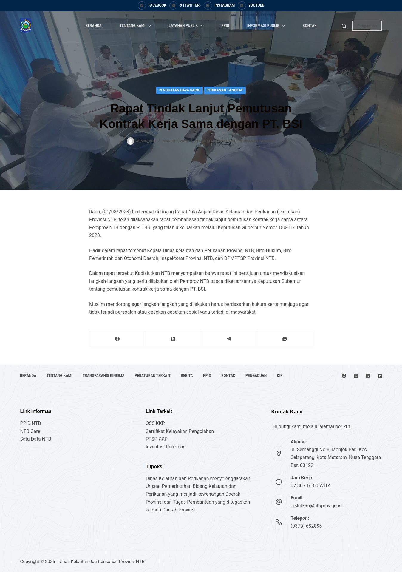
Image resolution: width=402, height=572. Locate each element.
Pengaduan (367, 26)
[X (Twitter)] (185, 5)
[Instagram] (219, 5)
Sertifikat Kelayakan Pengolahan (180, 431)
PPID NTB (30, 423)
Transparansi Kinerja (104, 376)
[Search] (344, 26)
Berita (188, 376)
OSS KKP (155, 423)
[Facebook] (152, 5)
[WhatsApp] (285, 338)
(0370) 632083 (306, 526)
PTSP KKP (156, 439)
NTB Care (30, 431)
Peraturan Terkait (153, 376)
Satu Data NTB (35, 439)
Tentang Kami (136, 26)
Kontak (310, 26)
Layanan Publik (187, 26)
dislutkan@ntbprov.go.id (316, 505)
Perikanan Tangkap (224, 90)
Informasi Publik (267, 26)
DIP (281, 376)
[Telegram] (229, 338)
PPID (225, 26)
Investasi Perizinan (165, 447)
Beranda (93, 26)
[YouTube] (251, 5)
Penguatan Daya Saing (180, 90)
